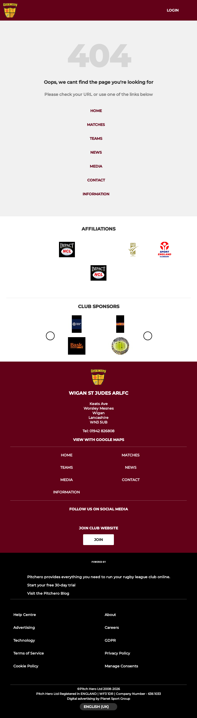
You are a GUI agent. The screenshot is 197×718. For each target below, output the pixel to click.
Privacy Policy (117, 653)
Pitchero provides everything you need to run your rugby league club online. (98, 577)
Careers (112, 627)
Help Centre (24, 614)
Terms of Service (28, 653)
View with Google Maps (98, 439)
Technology (24, 640)
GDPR (110, 640)
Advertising (24, 627)
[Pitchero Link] (98, 568)
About (110, 614)
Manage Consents (121, 666)
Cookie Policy (25, 666)
